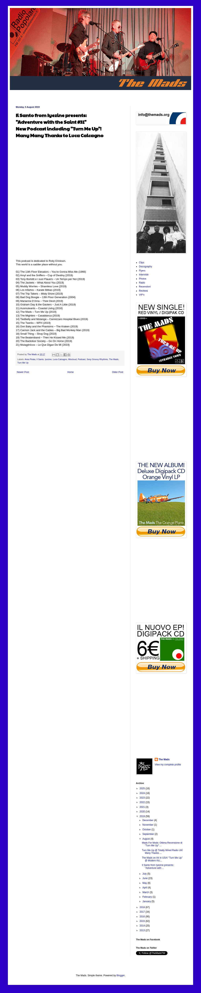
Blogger (120, 975)
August (146, 838)
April (145, 887)
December (148, 820)
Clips (141, 262)
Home (70, 372)
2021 (143, 807)
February (147, 896)
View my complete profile (168, 764)
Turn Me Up (23, 362)
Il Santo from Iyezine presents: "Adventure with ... (158, 866)
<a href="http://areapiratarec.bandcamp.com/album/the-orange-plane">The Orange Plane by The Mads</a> (160, 580)
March (146, 892)
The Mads (113, 359)
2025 (143, 788)
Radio (142, 282)
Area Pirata (30, 359)
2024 (143, 793)
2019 (143, 816)
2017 (143, 911)
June (145, 878)
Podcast (82, 359)
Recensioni (145, 286)
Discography (145, 266)
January (147, 901)
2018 (143, 907)
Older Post (117, 372)
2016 (143, 916)
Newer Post (23, 372)
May (145, 883)
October (147, 829)
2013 (143, 930)
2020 (143, 811)
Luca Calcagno (60, 359)
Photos (142, 278)
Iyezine (48, 359)
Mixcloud (72, 359)
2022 (143, 802)
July (144, 873)
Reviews (143, 290)
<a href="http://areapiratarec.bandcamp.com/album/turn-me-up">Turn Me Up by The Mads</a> (160, 418)
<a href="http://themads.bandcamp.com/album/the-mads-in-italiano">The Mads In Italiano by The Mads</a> (160, 715)
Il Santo (40, 359)
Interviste (144, 274)
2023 (143, 797)
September (148, 834)
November (148, 824)
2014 (143, 925)
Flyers (142, 270)
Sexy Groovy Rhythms (97, 359)
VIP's (141, 294)
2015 (143, 921)
